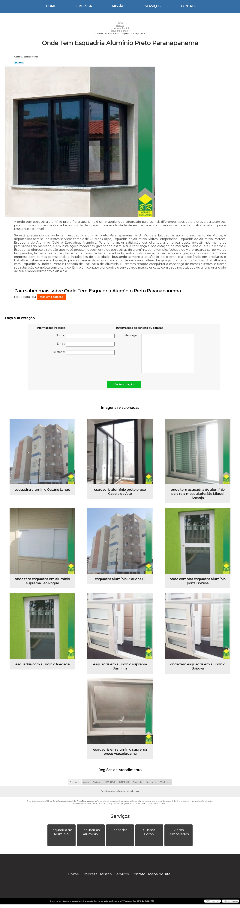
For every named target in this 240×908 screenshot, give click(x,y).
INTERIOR (110, 782)
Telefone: (84, 352)
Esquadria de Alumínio (61, 832)
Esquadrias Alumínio (91, 832)
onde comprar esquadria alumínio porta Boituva (198, 581)
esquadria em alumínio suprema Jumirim (120, 666)
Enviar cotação (124, 384)
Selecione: (75, 782)
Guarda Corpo (149, 832)
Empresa (84, 6)
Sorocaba (138, 782)
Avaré (86, 782)
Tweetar (19, 62)
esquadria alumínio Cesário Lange (42, 489)
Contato (188, 6)
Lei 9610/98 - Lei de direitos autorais (151, 803)
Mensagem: (159, 353)
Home (51, 6)
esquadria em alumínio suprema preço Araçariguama (120, 752)
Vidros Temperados (179, 832)
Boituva (97, 782)
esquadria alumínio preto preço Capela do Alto (120, 492)
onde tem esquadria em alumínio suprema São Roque (42, 581)
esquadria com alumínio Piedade (42, 664)
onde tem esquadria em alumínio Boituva (197, 666)
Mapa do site (159, 874)
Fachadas (120, 830)
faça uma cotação (51, 297)
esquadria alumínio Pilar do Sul (120, 579)
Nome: (85, 336)
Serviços (152, 6)
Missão (118, 6)
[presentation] (60, 366)
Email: (86, 344)
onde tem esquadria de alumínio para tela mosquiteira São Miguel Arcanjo (198, 494)
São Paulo (165, 782)
